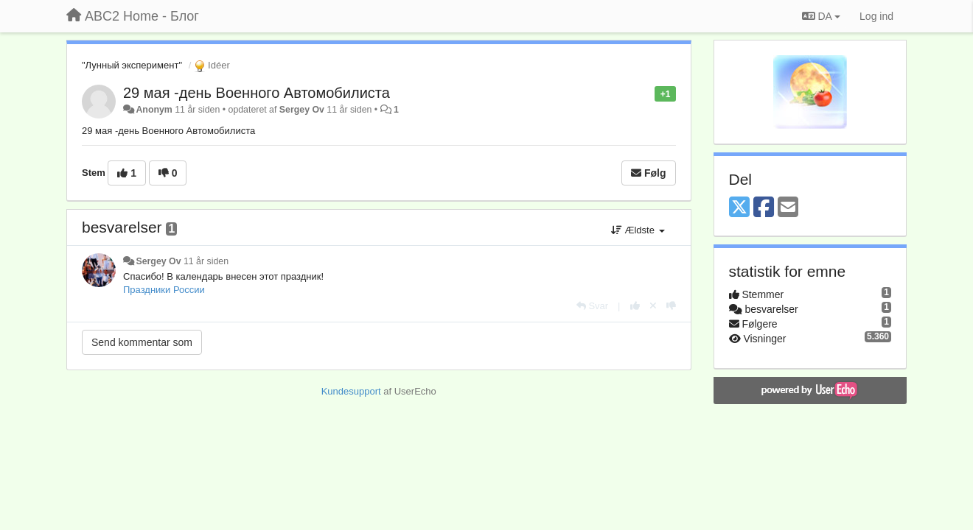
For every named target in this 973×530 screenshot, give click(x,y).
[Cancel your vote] (653, 305)
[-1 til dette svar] (671, 305)
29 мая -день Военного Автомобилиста (256, 93)
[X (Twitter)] (739, 208)
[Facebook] (763, 208)
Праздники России (164, 289)
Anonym (154, 110)
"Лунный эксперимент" (132, 65)
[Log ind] (876, 16)
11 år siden (206, 261)
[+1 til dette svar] (635, 305)
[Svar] (592, 305)
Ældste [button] (638, 230)
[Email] (788, 208)
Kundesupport (351, 391)
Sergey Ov (301, 110)
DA (821, 16)
